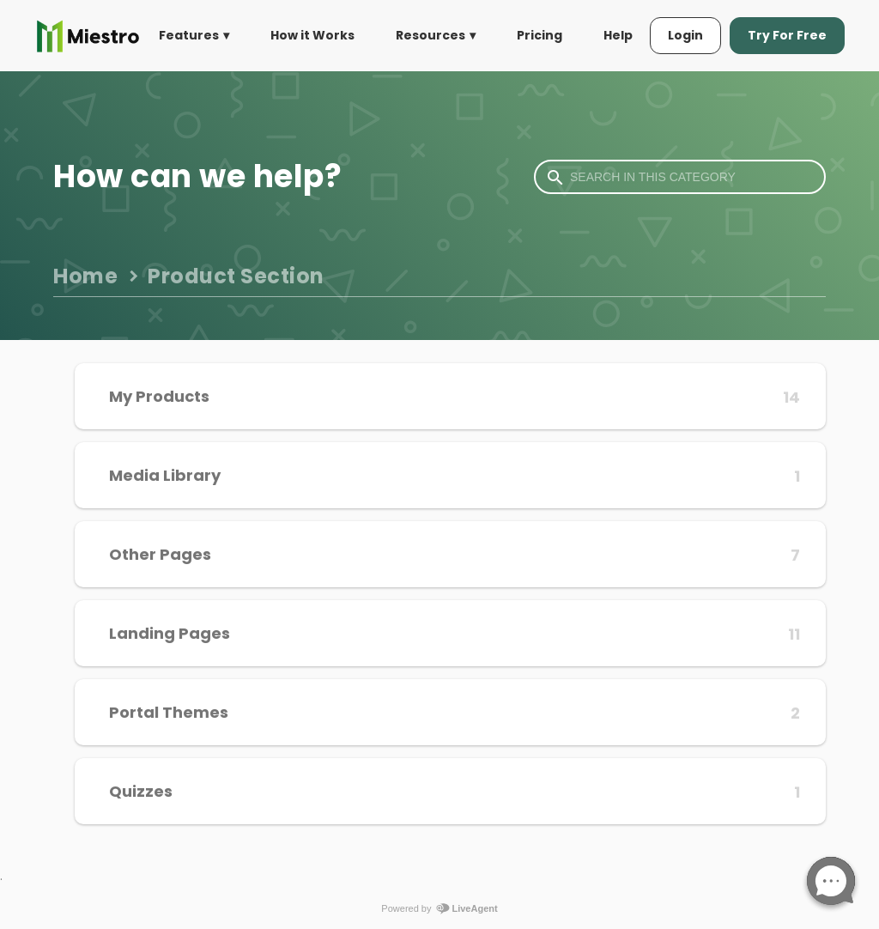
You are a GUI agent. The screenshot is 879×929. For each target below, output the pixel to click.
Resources (430, 35)
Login (685, 35)
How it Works (312, 35)
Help (618, 35)
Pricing (539, 35)
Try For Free (787, 35)
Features (189, 35)
